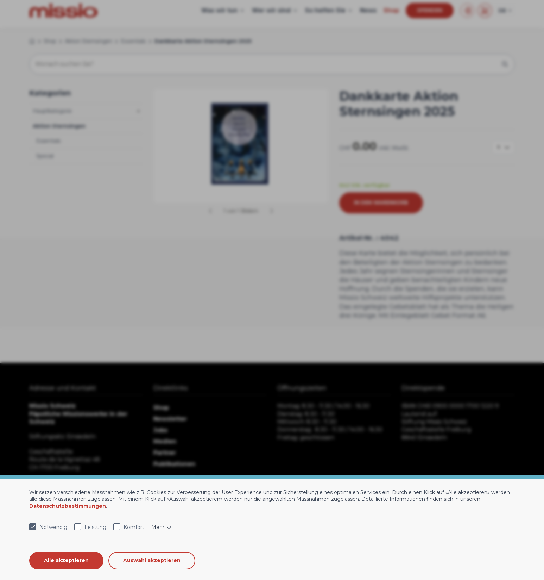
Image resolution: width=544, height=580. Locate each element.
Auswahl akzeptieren (152, 560)
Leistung (95, 527)
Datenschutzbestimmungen (67, 506)
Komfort (134, 527)
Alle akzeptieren (66, 560)
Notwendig (53, 527)
